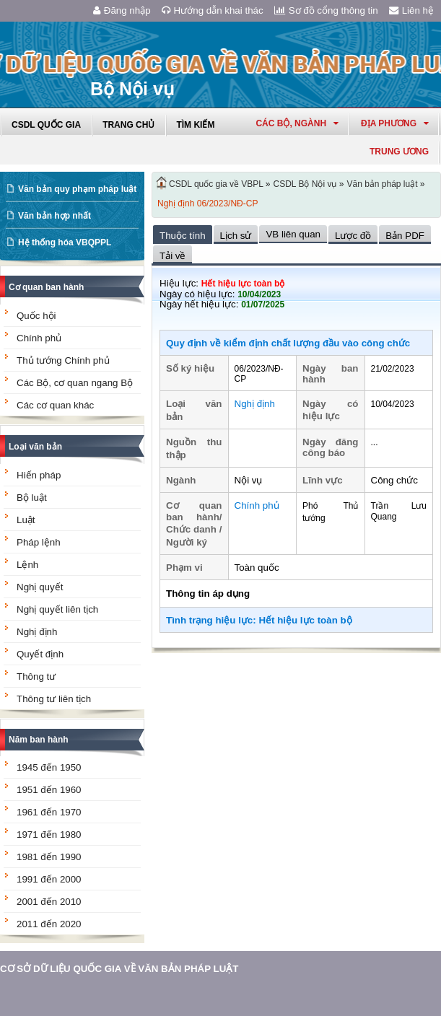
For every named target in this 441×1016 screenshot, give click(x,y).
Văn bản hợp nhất (54, 216)
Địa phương (395, 123)
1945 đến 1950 (49, 767)
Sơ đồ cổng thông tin (326, 10)
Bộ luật (32, 497)
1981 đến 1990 (49, 856)
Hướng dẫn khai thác (212, 10)
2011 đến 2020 (49, 924)
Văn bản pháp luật (381, 184)
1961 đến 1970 (49, 812)
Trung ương (399, 151)
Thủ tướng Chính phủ (63, 360)
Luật (26, 519)
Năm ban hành (39, 740)
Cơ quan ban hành (46, 287)
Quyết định (40, 654)
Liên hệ (411, 10)
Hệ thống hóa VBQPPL (64, 242)
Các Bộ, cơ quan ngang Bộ (75, 382)
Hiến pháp (39, 475)
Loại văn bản (35, 447)
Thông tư (36, 676)
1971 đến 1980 (49, 834)
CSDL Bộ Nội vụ (305, 184)
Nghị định (37, 631)
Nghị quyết (40, 587)
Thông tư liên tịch (54, 698)
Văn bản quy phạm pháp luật (77, 189)
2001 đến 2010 (49, 901)
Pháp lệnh (39, 542)
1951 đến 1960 (49, 789)
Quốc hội (36, 315)
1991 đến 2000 (49, 879)
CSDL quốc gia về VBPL (216, 184)
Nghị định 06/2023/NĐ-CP (207, 203)
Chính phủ (39, 338)
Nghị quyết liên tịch (57, 609)
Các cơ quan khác (55, 405)
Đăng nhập (122, 10)
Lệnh (27, 564)
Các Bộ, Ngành (297, 123)
